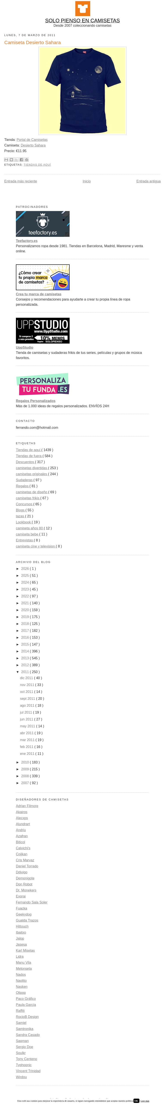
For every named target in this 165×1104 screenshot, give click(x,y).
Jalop (20, 938)
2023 (25, 589)
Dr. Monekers (26, 890)
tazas (20, 516)
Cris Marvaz (25, 860)
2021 (25, 603)
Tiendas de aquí (37, 164)
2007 (25, 783)
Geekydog (24, 914)
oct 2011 (27, 692)
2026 (25, 569)
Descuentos (25, 462)
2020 (25, 610)
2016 (25, 637)
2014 (25, 651)
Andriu (21, 830)
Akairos (21, 812)
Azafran (22, 836)
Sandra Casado (28, 1035)
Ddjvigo (21, 872)
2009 (25, 769)
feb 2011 (27, 747)
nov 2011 (27, 685)
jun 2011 (27, 719)
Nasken (22, 986)
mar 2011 (27, 740)
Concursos (24, 504)
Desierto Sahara (33, 145)
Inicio (87, 181)
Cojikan (21, 854)
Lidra (20, 956)
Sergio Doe (24, 1047)
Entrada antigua (148, 181)
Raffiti (20, 1011)
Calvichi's (23, 848)
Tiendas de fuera (29, 456)
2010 (25, 762)
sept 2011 (28, 698)
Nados (21, 974)
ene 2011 (27, 754)
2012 (25, 665)
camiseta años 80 (30, 528)
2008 (25, 776)
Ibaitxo (21, 932)
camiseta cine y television (36, 546)
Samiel (21, 1023)
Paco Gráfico (26, 999)
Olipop (21, 993)
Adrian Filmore (27, 806)
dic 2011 (27, 678)
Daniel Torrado (27, 866)
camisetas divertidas (32, 468)
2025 (25, 575)
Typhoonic (24, 1065)
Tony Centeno (26, 1059)
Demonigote (25, 878)
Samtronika (24, 1029)
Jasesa (21, 944)
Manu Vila (23, 962)
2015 (25, 644)
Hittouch (22, 926)
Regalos (22, 486)
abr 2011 (27, 733)
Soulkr (21, 1053)
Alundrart (23, 824)
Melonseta (24, 968)
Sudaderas (25, 480)
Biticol (20, 842)
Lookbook (24, 522)
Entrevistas (25, 540)
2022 (25, 596)
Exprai (21, 896)
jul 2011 (26, 712)
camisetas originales (32, 474)
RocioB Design (27, 1017)
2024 (25, 582)
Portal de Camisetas (32, 140)
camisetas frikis (28, 498)
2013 (25, 658)
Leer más (145, 1100)
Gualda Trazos (27, 920)
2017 (25, 630)
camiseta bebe (27, 534)
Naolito (21, 980)
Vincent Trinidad (28, 1071)
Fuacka (21, 908)
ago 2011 (27, 705)
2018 (25, 624)
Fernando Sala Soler (31, 902)
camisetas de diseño (32, 492)
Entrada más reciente (20, 181)
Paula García (26, 1005)
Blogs (20, 510)
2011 (25, 672)
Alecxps (22, 818)
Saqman (22, 1041)
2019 (25, 617)
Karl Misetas (25, 950)
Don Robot (24, 884)
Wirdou (21, 1077)
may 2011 (28, 726)
